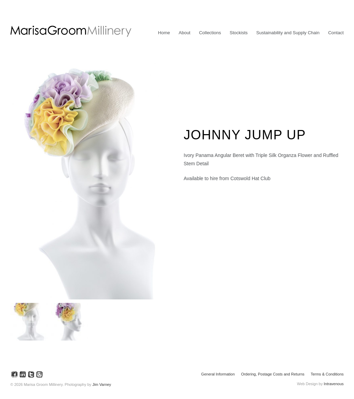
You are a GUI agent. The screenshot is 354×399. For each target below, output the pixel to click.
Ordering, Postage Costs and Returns (272, 374)
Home (164, 32)
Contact (336, 32)
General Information (218, 374)
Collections (210, 32)
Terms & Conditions (327, 374)
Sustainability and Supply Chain (287, 32)
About (184, 32)
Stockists (239, 32)
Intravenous (334, 384)
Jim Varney (101, 384)
